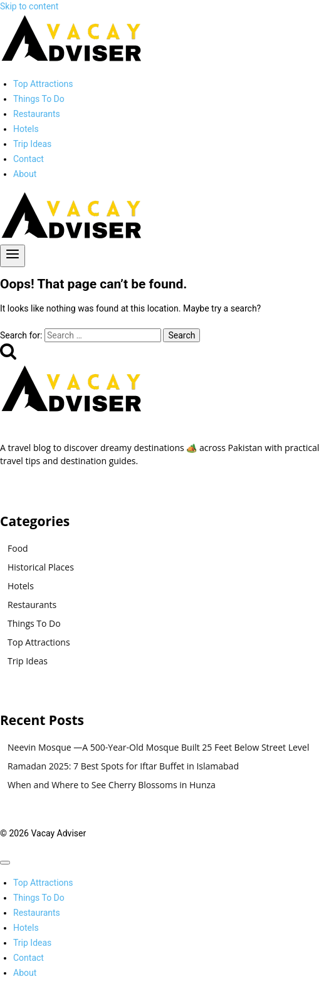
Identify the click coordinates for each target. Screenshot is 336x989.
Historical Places (41, 567)
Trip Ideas (32, 144)
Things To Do (39, 99)
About (24, 174)
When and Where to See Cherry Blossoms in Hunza (112, 785)
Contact (28, 159)
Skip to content (29, 6)
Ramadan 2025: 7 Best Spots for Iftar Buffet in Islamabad (123, 766)
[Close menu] (5, 863)
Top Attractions (43, 84)
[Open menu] (12, 256)
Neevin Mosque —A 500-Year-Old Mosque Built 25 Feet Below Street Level (158, 747)
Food (18, 548)
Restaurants (36, 114)
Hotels (26, 129)
